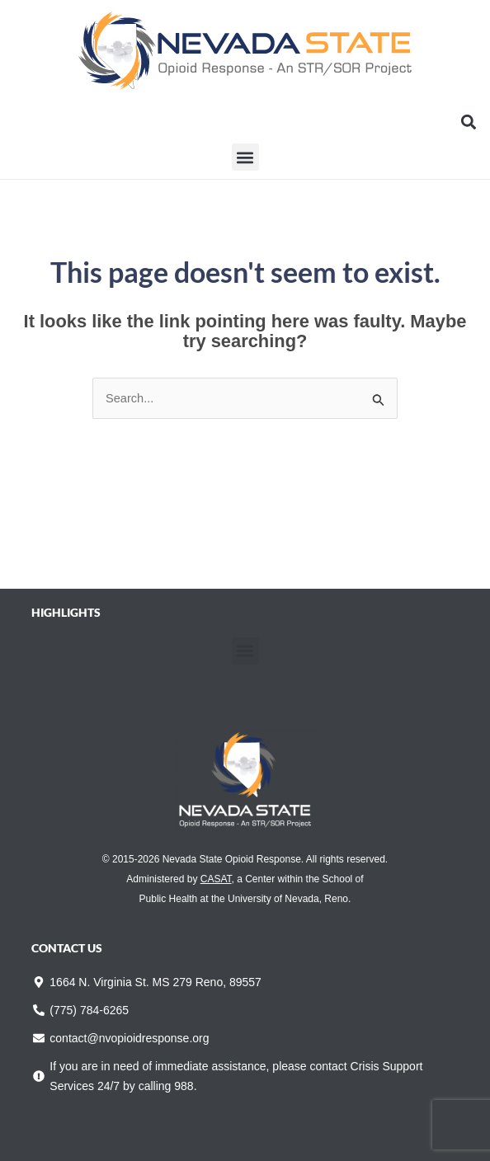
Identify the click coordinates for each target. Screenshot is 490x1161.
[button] (468, 121)
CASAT (216, 879)
